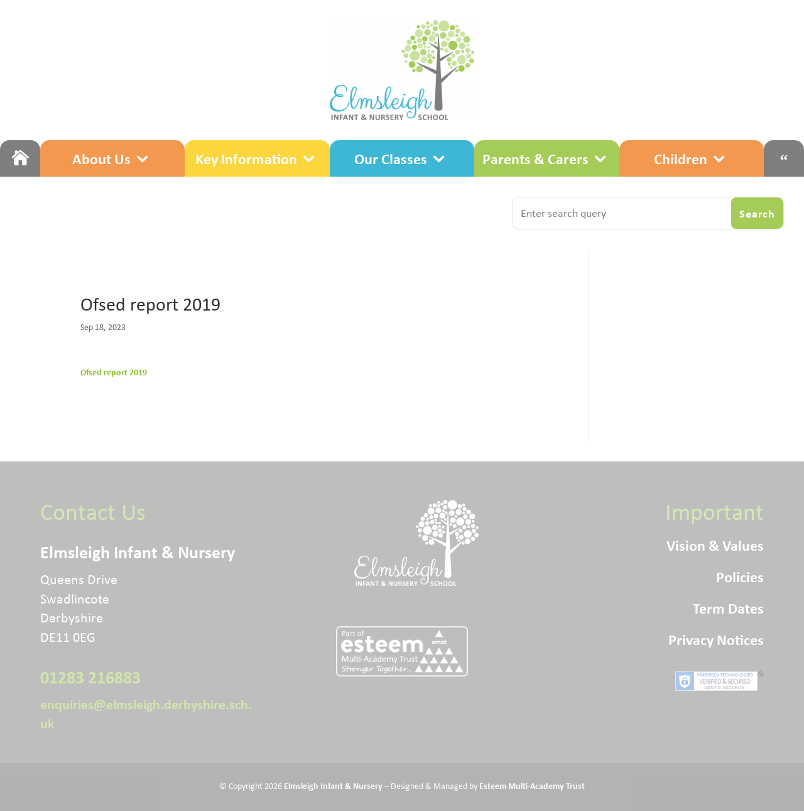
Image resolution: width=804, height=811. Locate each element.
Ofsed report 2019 (113, 372)
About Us (101, 158)
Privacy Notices (716, 642)
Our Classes (390, 158)
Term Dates (728, 610)
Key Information (246, 158)
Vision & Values (715, 547)
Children (680, 158)
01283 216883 (90, 677)
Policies (740, 579)
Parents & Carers (535, 158)
